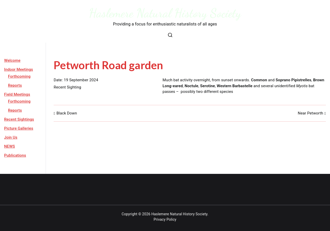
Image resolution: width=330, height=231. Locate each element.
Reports (15, 85)
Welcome (12, 60)
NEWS (9, 146)
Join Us (10, 137)
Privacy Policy (165, 219)
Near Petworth (310, 113)
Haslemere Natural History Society (165, 13)
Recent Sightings (19, 119)
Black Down (66, 113)
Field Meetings (17, 94)
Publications (15, 155)
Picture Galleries (18, 128)
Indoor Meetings (18, 69)
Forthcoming (19, 76)
